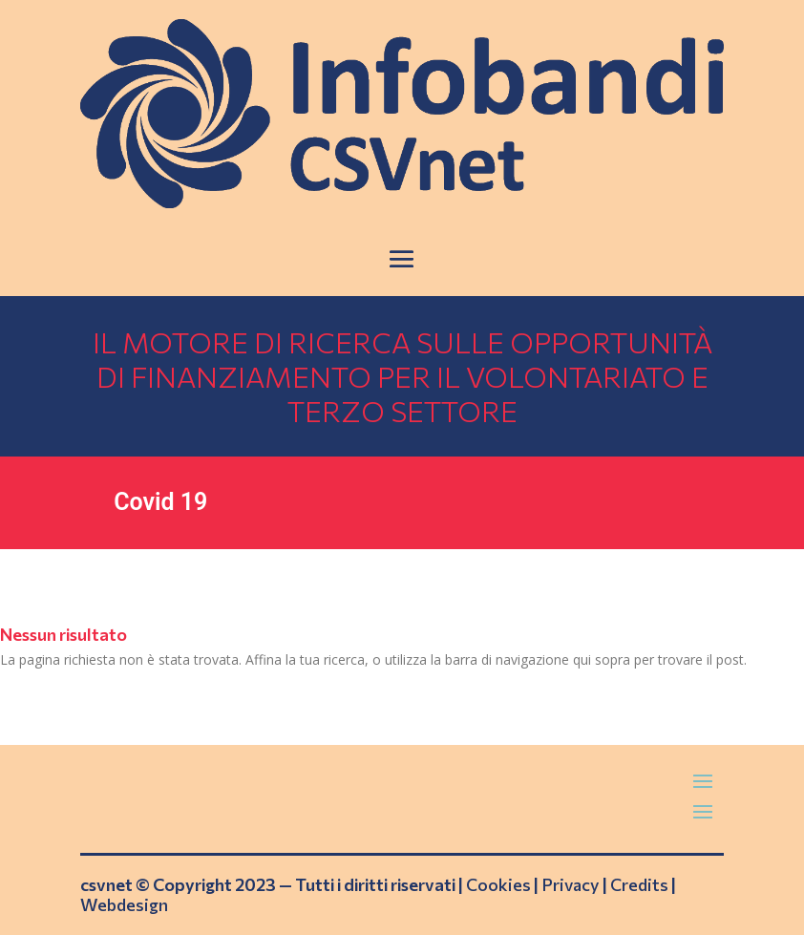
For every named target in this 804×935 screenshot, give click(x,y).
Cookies (498, 884)
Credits (639, 884)
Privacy (570, 884)
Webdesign (124, 904)
